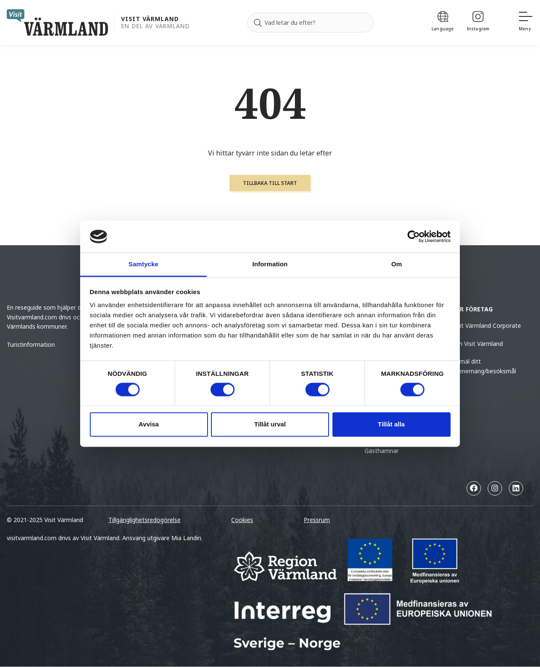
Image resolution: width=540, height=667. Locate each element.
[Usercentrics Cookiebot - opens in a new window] (414, 236)
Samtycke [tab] (144, 264)
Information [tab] (270, 264)
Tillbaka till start (270, 183)
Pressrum (317, 520)
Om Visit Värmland (477, 344)
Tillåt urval (270, 424)
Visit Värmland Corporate (486, 325)
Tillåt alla (391, 424)
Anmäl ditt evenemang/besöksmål (484, 366)
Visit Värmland (150, 19)
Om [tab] (396, 264)
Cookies (242, 520)
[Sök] (257, 23)
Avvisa (149, 424)
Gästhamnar (381, 451)
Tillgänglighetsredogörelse (144, 520)
